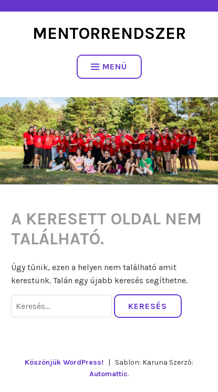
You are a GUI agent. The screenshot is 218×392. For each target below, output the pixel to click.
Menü (109, 66)
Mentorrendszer (109, 33)
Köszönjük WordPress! (64, 362)
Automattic (108, 373)
